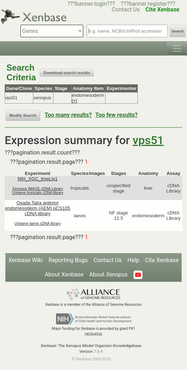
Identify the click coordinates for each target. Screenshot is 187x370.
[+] (74, 100)
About (108, 274)
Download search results (66, 73)
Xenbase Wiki (26, 260)
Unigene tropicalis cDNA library (37, 193)
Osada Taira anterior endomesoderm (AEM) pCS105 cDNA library (37, 208)
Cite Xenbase (162, 260)
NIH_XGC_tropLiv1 (37, 178)
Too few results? (116, 115)
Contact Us (107, 260)
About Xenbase (64, 274)
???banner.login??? (91, 3)
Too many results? (68, 115)
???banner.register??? (148, 3)
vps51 (148, 140)
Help (133, 260)
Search (178, 31)
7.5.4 (98, 351)
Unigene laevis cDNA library (37, 224)
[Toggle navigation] (177, 48)
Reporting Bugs (68, 260)
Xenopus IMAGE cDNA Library (37, 189)
